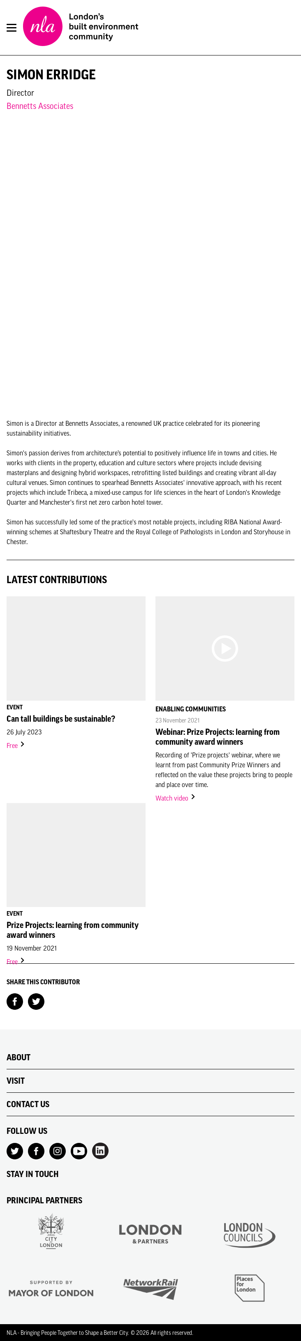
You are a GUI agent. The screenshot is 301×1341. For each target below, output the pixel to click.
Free (16, 745)
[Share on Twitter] (36, 1000)
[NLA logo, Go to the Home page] (80, 27)
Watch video (175, 798)
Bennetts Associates (40, 106)
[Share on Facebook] (15, 1000)
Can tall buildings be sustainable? (61, 718)
